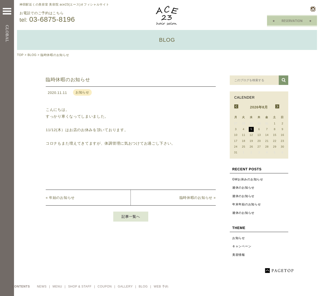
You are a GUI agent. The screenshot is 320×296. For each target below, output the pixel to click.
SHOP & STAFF (80, 286)
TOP (20, 55)
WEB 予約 (161, 286)
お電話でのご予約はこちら (70, 17)
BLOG (32, 55)
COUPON (105, 286)
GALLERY (126, 286)
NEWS (42, 286)
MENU (57, 286)
